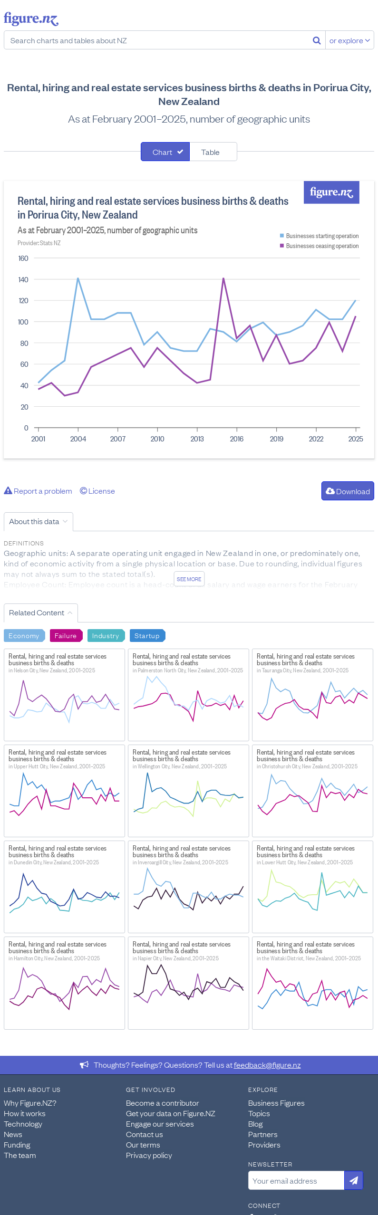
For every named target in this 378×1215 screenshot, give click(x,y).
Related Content (36, 612)
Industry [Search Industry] (105, 635)
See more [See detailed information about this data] (189, 578)
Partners (263, 1134)
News (13, 1134)
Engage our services (160, 1123)
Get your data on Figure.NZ (170, 1113)
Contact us (144, 1134)
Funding (17, 1144)
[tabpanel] (189, 320)
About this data (34, 521)
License (97, 490)
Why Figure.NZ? (30, 1102)
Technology (23, 1123)
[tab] (165, 151)
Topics (259, 1113)
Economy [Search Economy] (24, 635)
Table (210, 151)
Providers (264, 1144)
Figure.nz (31, 19)
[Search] (317, 39)
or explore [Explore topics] (350, 40)
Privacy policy (149, 1154)
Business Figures (276, 1102)
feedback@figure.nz (267, 1064)
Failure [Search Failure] (66, 635)
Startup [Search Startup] (147, 635)
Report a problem (38, 490)
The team (20, 1154)
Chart (162, 151)
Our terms (143, 1144)
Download (348, 491)
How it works (25, 1113)
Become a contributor (162, 1102)
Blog (255, 1123)
